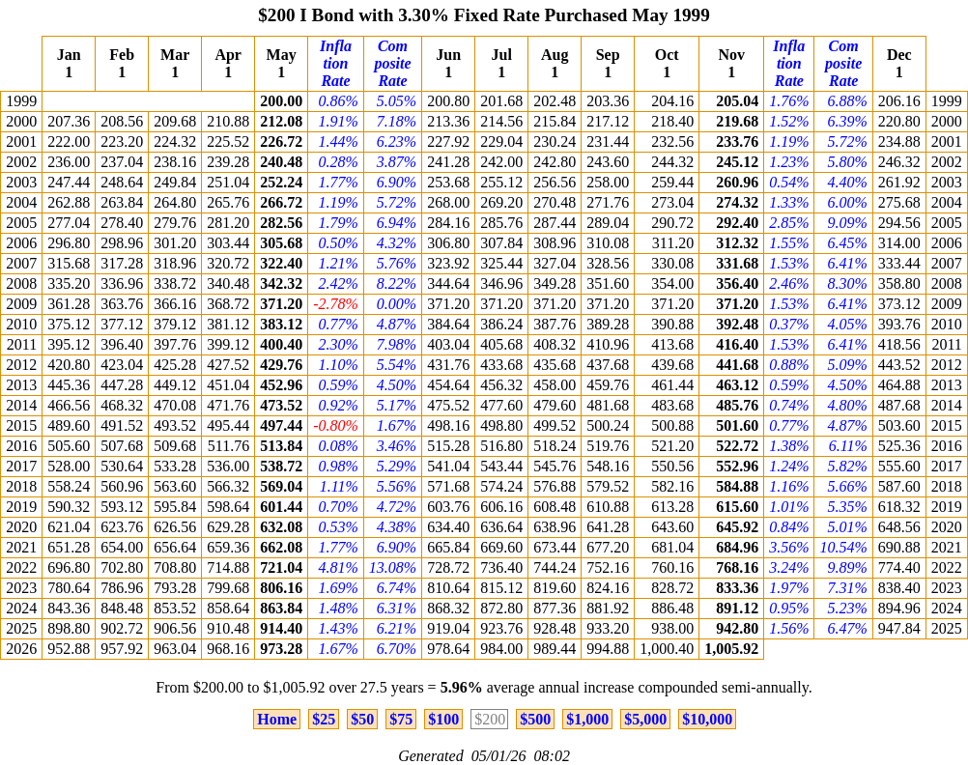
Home (277, 719)
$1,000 (587, 719)
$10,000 (707, 719)
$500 (535, 719)
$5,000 (645, 719)
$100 (443, 719)
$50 (362, 719)
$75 (401, 719)
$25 (323, 719)
